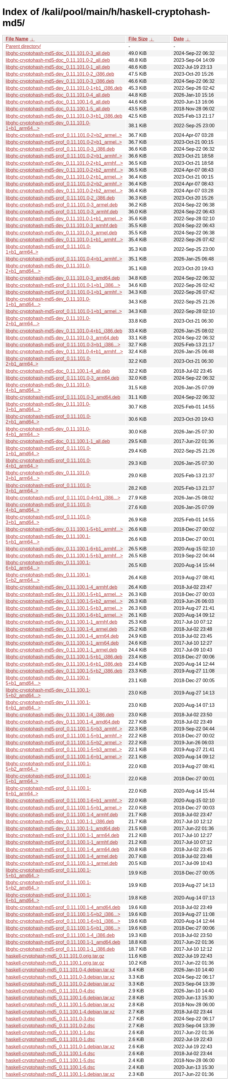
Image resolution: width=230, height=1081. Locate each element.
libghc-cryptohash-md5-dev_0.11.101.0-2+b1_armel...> (64, 176)
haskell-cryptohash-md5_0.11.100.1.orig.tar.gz (55, 962)
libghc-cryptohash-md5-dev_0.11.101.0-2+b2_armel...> (64, 190)
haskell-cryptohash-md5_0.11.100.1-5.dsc (50, 1060)
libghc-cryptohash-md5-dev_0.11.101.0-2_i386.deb (60, 74)
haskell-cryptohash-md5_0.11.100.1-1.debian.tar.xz (60, 1074)
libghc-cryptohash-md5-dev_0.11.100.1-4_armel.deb (61, 629)
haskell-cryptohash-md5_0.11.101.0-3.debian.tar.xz (60, 977)
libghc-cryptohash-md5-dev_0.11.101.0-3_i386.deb (60, 81)
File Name (17, 38)
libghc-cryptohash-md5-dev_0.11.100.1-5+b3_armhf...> (64, 555)
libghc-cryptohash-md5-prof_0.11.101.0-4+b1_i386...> (63, 497)
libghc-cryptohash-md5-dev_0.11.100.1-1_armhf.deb (61, 622)
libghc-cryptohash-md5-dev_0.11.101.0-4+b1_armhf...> (64, 351)
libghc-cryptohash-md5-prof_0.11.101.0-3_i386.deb (60, 149)
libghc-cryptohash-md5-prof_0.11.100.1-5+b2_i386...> (63, 914)
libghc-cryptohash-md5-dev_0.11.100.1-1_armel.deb (61, 649)
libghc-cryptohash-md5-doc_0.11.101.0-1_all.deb (58, 67)
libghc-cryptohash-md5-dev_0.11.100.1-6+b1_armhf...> (64, 548)
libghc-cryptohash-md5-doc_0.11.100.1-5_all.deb (58, 108)
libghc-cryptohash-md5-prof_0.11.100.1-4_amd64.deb (63, 907)
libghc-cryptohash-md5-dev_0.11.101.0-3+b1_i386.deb (64, 116)
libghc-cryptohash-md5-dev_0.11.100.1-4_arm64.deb (62, 636)
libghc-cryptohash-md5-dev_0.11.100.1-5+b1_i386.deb (64, 656)
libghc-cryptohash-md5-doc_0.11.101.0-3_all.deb (58, 53)
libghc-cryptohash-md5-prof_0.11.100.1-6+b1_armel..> (64, 756)
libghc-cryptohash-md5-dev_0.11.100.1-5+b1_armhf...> (64, 529)
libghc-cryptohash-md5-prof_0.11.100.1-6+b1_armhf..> (64, 800)
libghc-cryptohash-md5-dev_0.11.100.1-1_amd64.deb (63, 828)
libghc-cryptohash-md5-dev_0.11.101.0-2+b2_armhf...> (64, 170)
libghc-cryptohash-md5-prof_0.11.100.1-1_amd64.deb (63, 942)
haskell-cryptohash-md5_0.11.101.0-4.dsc (50, 990)
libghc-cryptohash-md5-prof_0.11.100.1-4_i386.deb (60, 935)
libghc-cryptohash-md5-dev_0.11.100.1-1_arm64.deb (62, 643)
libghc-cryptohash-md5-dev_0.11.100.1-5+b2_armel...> (64, 601)
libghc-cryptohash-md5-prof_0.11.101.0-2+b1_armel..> (64, 142)
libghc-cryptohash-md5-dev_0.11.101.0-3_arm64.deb (62, 337)
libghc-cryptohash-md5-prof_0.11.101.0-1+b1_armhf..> (64, 292)
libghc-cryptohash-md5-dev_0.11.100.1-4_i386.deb (60, 714)
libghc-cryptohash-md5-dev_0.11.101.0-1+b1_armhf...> (64, 239)
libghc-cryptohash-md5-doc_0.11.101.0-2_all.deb (58, 60)
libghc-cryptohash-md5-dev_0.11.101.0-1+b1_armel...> (64, 218)
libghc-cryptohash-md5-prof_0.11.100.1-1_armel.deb (62, 863)
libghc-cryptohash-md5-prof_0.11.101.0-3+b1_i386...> (63, 344)
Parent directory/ (23, 46)
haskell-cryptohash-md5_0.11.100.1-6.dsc (50, 1067)
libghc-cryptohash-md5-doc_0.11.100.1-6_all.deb (58, 101)
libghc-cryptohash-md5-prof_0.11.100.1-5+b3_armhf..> (64, 728)
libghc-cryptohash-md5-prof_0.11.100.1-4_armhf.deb (62, 814)
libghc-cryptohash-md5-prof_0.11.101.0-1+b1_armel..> (64, 311)
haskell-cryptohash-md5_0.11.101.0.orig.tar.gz (55, 956)
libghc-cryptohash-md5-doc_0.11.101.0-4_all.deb (58, 95)
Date (178, 38)
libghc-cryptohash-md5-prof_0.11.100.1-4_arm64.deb (62, 849)
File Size (138, 38)
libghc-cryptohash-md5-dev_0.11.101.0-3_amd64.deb (63, 278)
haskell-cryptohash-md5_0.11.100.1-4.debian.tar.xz (60, 1011)
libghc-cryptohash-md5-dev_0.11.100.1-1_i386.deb (60, 821)
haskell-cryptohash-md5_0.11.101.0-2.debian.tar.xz (60, 983)
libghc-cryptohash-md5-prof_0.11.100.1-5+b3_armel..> (64, 749)
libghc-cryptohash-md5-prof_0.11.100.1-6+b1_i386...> (63, 921)
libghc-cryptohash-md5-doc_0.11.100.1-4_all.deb (58, 371)
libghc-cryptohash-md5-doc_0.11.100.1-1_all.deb (58, 441)
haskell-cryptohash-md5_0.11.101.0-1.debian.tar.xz (60, 1046)
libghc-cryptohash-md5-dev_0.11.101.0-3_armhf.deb (61, 225)
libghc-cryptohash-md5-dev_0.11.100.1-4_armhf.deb (61, 587)
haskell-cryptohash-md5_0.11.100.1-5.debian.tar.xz (60, 1004)
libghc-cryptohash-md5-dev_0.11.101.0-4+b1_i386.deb (64, 330)
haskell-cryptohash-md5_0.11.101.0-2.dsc (50, 1025)
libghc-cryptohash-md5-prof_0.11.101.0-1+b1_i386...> (63, 285)
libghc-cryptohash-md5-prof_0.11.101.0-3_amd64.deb (63, 397)
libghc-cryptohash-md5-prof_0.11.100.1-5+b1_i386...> (63, 928)
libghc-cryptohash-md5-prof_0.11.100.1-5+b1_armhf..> (64, 735)
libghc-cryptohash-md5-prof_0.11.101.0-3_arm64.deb (62, 378)
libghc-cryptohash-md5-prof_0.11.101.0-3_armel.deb (62, 204)
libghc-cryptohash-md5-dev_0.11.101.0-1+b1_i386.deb (64, 88)
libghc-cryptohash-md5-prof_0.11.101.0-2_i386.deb (60, 197)
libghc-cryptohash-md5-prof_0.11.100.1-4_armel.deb (62, 856)
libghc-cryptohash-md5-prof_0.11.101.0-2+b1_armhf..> (64, 155)
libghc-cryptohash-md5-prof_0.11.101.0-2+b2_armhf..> (64, 183)
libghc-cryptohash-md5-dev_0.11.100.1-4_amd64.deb (63, 721)
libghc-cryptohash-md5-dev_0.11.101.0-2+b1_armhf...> (64, 163)
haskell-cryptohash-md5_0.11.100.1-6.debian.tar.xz (60, 997)
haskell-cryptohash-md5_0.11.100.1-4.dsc (50, 1053)
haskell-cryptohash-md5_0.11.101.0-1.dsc (50, 1039)
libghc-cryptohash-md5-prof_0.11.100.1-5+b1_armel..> (64, 807)
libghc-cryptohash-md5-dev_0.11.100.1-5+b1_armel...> (64, 594)
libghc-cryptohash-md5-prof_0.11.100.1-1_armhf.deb (62, 842)
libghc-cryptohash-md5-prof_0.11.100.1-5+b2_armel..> (64, 742)
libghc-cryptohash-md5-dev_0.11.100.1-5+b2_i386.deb (64, 670)
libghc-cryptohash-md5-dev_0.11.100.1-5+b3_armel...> (64, 608)
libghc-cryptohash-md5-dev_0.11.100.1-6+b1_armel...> (64, 615)
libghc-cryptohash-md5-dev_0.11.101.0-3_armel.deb (61, 232)
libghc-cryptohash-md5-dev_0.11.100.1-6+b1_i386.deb (64, 664)
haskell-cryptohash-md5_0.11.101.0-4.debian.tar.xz (60, 969)
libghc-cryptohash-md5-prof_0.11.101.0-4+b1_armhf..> (64, 258)
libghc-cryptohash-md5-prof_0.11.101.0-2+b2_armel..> (64, 135)
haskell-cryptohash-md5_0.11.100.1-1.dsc (50, 1032)
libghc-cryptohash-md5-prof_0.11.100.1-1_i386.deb (60, 949)
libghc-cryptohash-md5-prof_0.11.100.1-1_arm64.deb (62, 835)
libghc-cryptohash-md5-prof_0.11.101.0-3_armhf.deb (62, 211)
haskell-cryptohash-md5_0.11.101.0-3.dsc (50, 1018)
